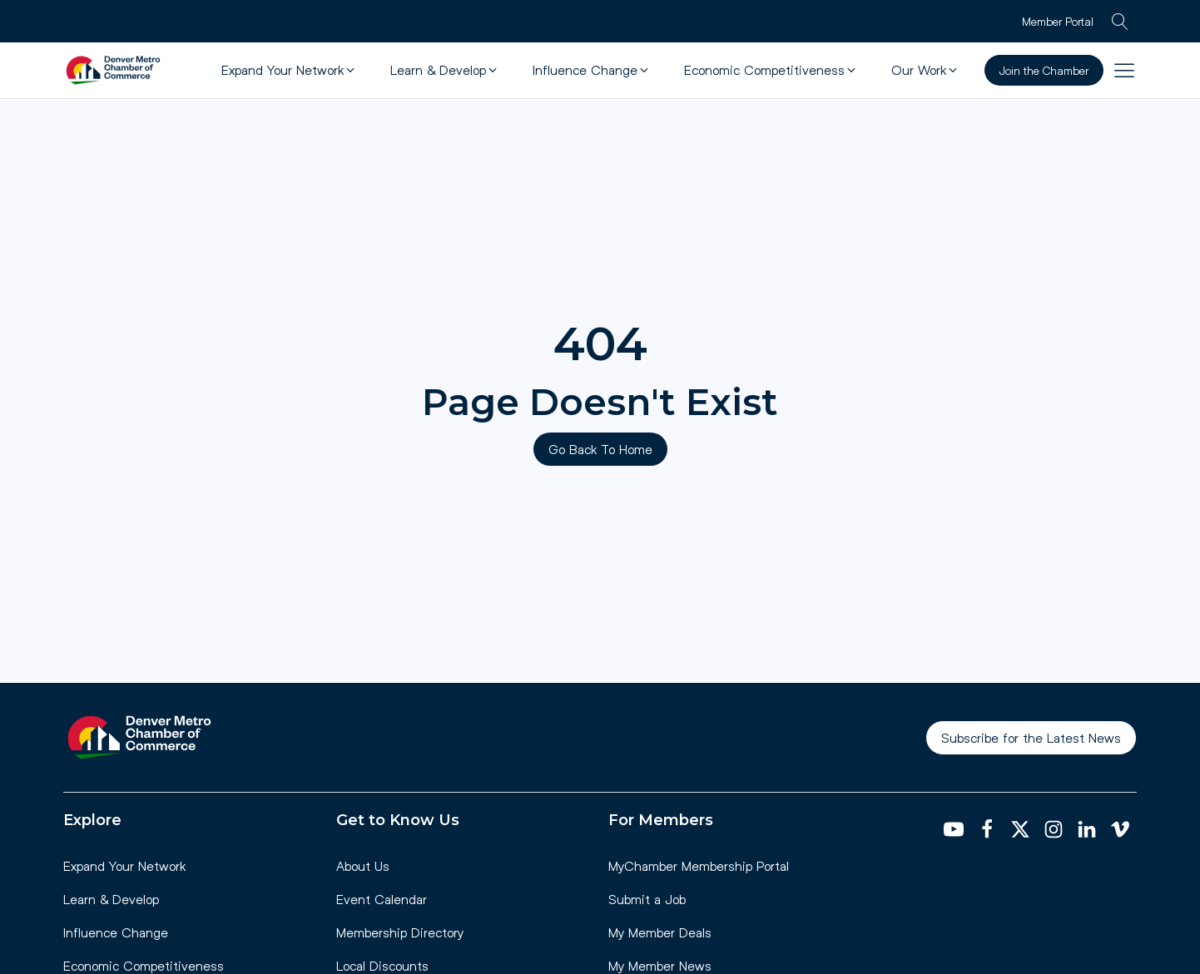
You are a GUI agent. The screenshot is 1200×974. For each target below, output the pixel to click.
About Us (362, 865)
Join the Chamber (1043, 70)
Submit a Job (647, 899)
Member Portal (1057, 21)
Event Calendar (381, 899)
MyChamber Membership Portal (698, 865)
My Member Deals (660, 932)
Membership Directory (400, 932)
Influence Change (115, 932)
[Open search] (1120, 21)
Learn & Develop (111, 899)
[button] (289, 70)
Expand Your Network (124, 865)
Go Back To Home (600, 449)
